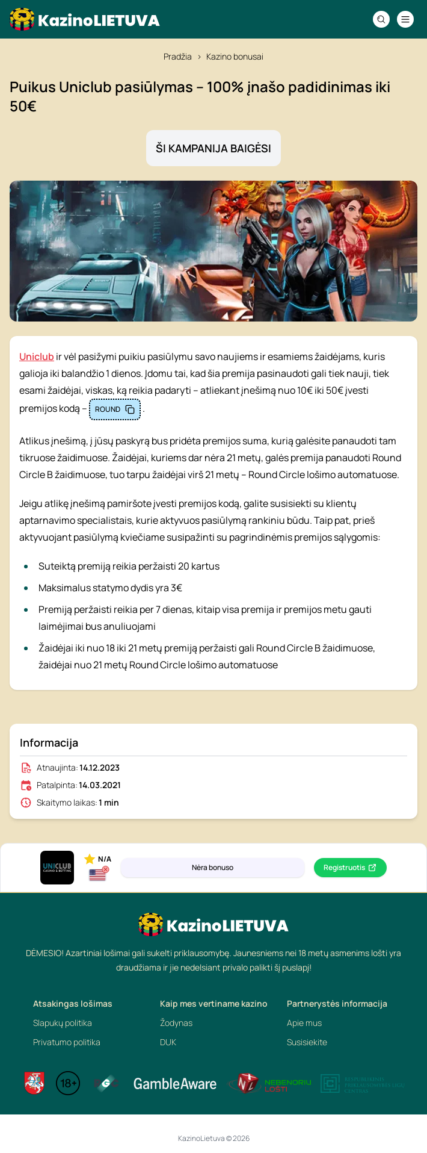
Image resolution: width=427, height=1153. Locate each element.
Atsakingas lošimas (72, 1003)
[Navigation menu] (405, 19)
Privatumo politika (66, 1042)
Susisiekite (307, 1042)
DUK (168, 1042)
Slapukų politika (62, 1022)
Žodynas (176, 1022)
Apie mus (304, 1022)
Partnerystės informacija (337, 1003)
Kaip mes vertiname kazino (214, 1003)
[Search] (381, 19)
